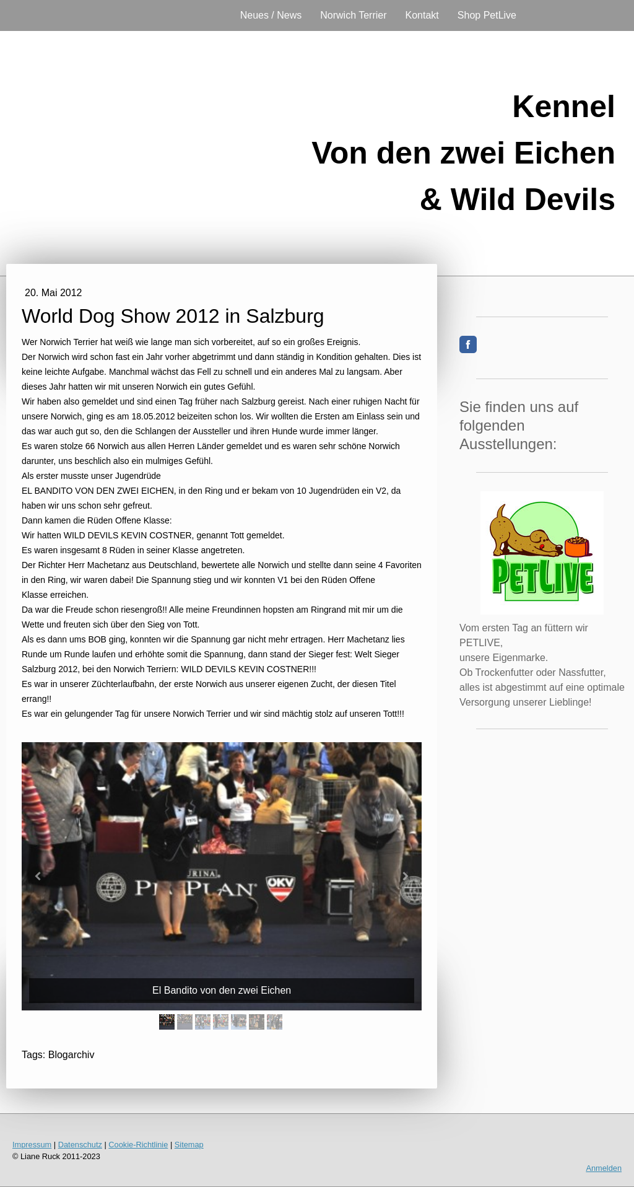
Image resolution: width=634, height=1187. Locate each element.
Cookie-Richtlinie (138, 1144)
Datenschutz (80, 1144)
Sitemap (189, 1144)
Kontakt (422, 15)
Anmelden (604, 1168)
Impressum (31, 1144)
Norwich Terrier (353, 15)
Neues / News (271, 15)
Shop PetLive (487, 15)
